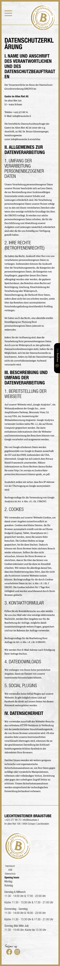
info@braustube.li (21, 116)
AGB (10, 870)
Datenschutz (10, 874)
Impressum (10, 866)
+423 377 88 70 (20, 112)
